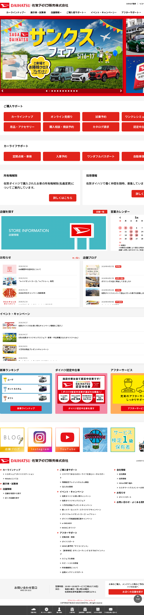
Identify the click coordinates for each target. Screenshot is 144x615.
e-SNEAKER (67, 523)
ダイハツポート (68, 541)
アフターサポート (130, 12)
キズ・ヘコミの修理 (70, 563)
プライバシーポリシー (75, 600)
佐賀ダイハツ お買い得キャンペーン (76, 496)
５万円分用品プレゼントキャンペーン (77, 505)
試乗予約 (100, 117)
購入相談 (59, 612)
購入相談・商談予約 (61, 127)
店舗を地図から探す (13, 493)
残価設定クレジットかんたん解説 (75, 482)
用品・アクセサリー (22, 127)
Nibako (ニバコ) (11, 478)
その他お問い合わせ (110, 612)
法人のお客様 (67, 486)
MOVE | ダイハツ (69, 527)
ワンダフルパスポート (101, 156)
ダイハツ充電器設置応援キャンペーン (77, 518)
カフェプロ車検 (68, 558)
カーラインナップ (15, 12)
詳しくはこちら (62, 198)
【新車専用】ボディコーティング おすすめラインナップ (82, 552)
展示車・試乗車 (38, 12)
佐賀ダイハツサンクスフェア (73, 500)
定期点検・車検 (22, 156)
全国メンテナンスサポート (72, 572)
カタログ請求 (131, 3)
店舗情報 (55, 12)
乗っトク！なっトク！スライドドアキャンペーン (81, 509)
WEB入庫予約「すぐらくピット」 (75, 546)
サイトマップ (90, 600)
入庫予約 (61, 156)
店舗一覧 (100, 211)
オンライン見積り (62, 117)
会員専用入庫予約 (85, 612)
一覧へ (77, 257)
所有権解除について (70, 567)
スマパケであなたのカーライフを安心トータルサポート (82, 476)
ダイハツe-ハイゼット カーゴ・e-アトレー (79, 514)
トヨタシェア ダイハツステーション (19, 474)
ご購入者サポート (75, 12)
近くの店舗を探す (12, 498)
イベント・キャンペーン (103, 12)
